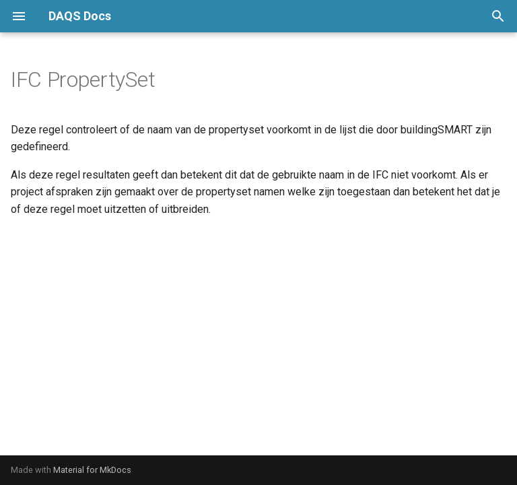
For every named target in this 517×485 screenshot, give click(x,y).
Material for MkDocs (92, 470)
